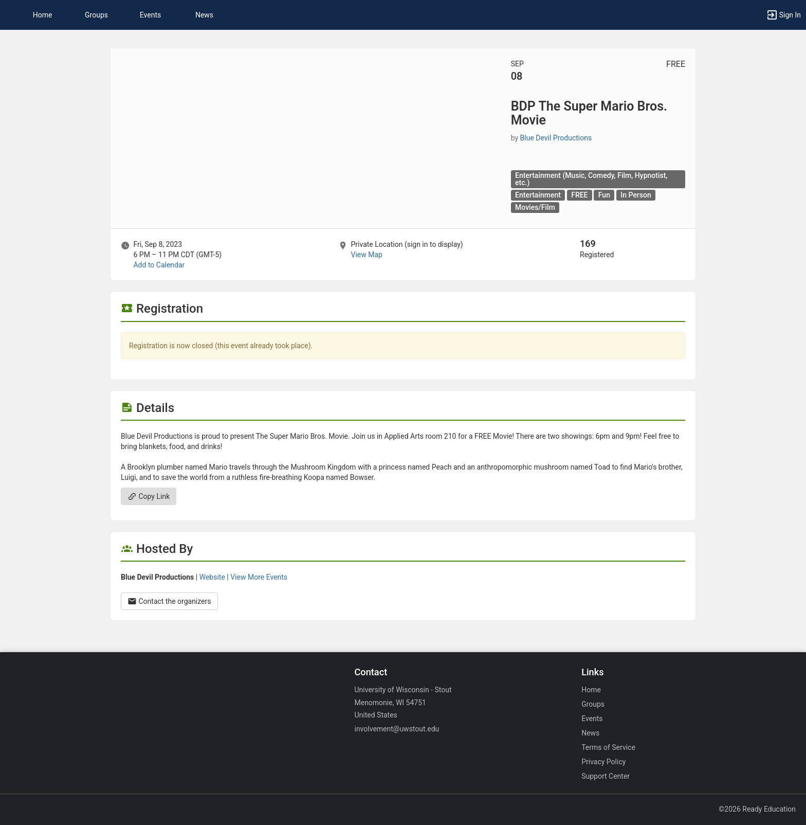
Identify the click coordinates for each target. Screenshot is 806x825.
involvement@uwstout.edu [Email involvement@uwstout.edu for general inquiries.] (396, 729)
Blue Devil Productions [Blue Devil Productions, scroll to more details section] (556, 138)
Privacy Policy (603, 762)
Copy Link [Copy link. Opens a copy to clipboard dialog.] (148, 496)
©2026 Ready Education (757, 809)
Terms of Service (608, 747)
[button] (783, 15)
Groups (96, 15)
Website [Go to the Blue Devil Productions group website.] (212, 577)
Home (591, 690)
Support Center (605, 776)
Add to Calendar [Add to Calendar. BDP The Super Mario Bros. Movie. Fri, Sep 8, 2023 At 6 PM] (159, 265)
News (204, 15)
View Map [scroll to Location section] (366, 254)
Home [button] (42, 15)
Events (150, 15)
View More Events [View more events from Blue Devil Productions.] (258, 577)
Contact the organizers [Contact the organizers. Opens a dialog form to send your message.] (169, 601)
